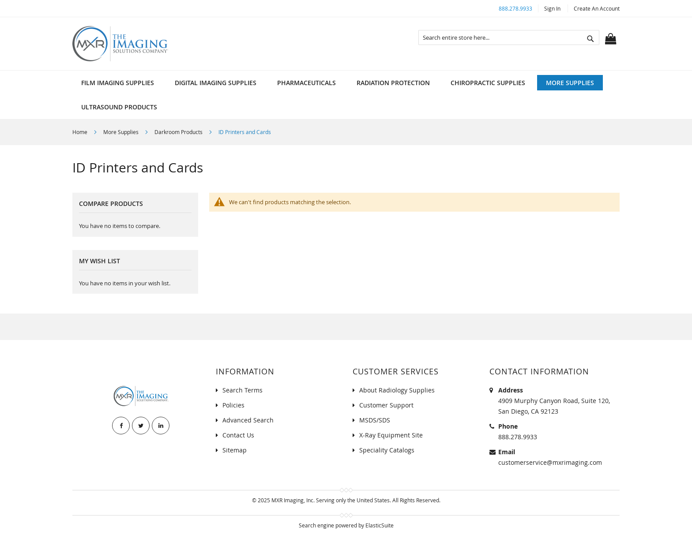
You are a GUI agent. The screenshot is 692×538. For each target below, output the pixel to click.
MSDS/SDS (374, 420)
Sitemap (234, 450)
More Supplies (121, 131)
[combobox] (508, 37)
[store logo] (120, 43)
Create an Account (597, 8)
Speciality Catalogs (386, 450)
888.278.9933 (515, 8)
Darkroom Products (179, 131)
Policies (233, 405)
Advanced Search (248, 420)
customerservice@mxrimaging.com (550, 462)
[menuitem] (117, 82)
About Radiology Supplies (397, 390)
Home (80, 131)
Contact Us (238, 435)
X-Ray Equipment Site (391, 435)
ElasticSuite (379, 525)
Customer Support (386, 405)
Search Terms (242, 390)
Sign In (552, 8)
